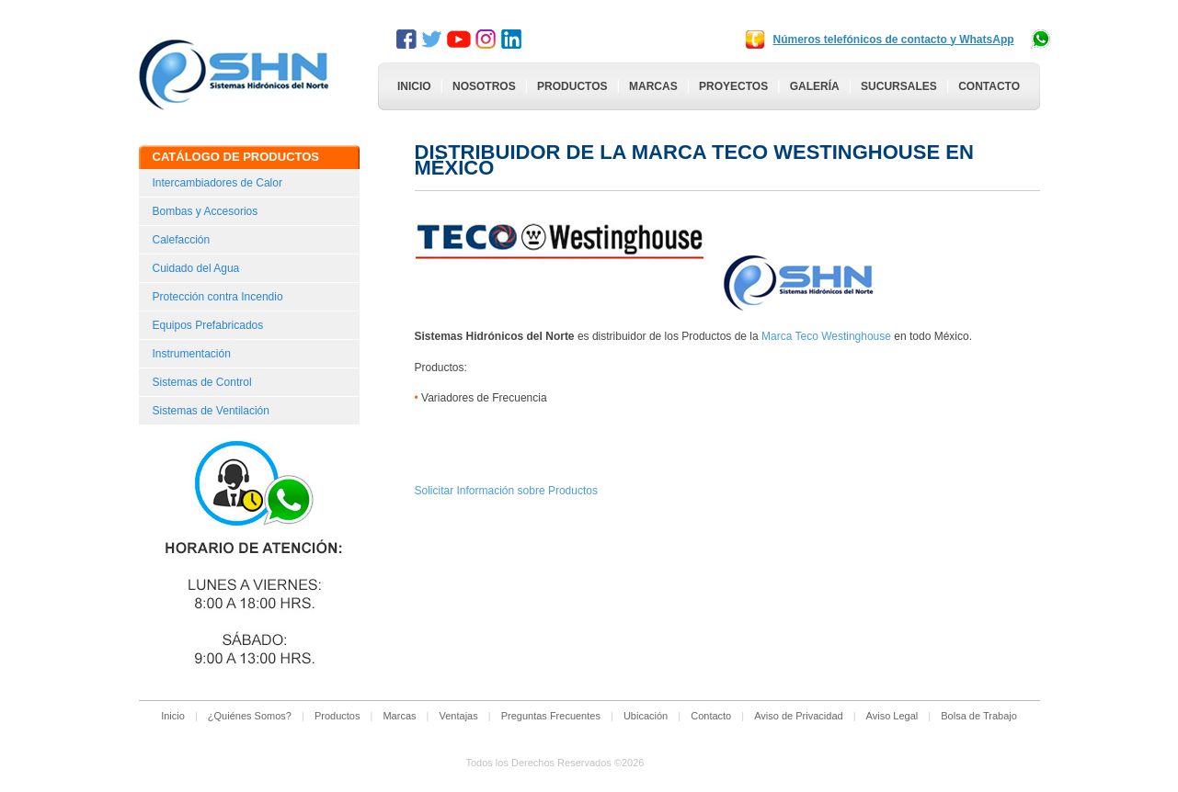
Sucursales (899, 86)
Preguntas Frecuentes (550, 715)
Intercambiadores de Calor (217, 182)
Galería (815, 86)
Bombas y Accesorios (205, 211)
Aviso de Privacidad (798, 715)
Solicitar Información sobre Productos (506, 490)
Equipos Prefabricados (208, 325)
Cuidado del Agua (196, 268)
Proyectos (733, 86)
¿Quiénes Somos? (250, 715)
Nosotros (484, 86)
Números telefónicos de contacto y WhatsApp (893, 39)
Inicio (414, 86)
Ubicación (645, 715)
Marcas (653, 86)
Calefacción (182, 239)
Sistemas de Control (202, 382)
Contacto (989, 86)
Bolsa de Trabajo (979, 715)
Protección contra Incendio (218, 296)
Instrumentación (192, 353)
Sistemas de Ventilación (211, 410)
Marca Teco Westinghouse (827, 336)
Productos (572, 86)
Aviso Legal (892, 715)
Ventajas (459, 715)
